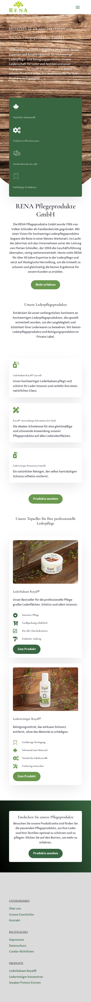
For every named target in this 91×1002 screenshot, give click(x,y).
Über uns (15, 909)
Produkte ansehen (45, 499)
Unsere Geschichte (21, 915)
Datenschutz (17, 946)
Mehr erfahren (45, 285)
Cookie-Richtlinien (21, 951)
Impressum (16, 940)
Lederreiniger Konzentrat (26, 977)
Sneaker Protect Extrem (25, 983)
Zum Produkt (27, 649)
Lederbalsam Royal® (23, 971)
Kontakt (14, 920)
